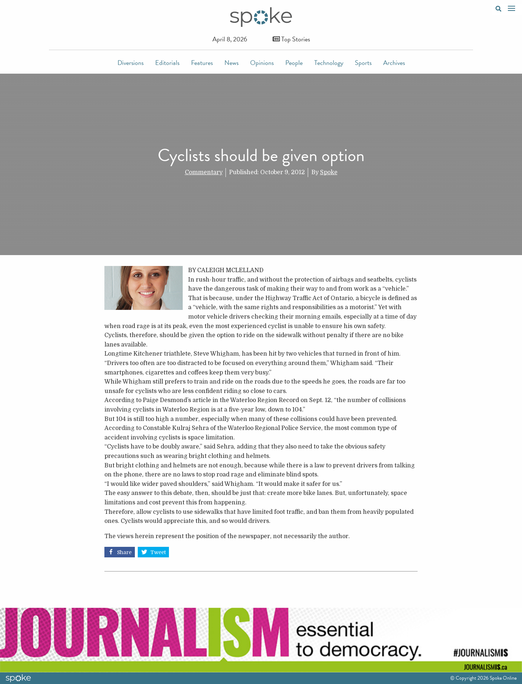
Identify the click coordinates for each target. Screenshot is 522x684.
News (231, 62)
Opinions (262, 62)
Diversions (130, 62)
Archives (394, 62)
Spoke (328, 172)
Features (202, 62)
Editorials (167, 62)
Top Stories (291, 39)
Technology (328, 62)
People (294, 62)
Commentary (204, 172)
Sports (363, 62)
